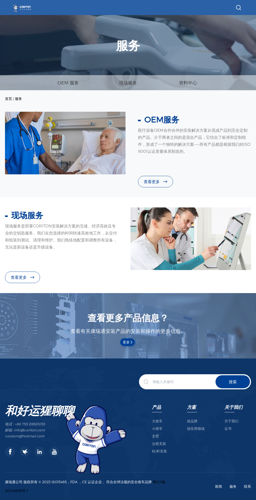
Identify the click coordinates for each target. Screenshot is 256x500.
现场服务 (128, 82)
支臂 (155, 436)
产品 (156, 407)
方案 (191, 407)
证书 (228, 428)
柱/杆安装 (159, 451)
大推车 (157, 421)
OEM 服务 (68, 82)
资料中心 (188, 82)
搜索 (233, 381)
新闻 (218, 486)
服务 (18, 98)
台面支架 (159, 443)
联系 (247, 486)
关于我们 (233, 407)
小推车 (157, 428)
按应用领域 (195, 428)
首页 (8, 98)
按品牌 (192, 421)
